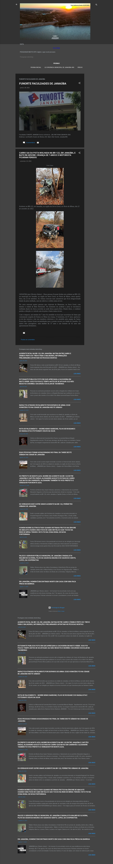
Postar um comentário (28, 339)
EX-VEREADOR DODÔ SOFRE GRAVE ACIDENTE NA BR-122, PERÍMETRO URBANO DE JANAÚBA (53, 768)
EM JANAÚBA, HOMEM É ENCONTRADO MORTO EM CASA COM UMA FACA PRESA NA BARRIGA (54, 839)
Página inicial (36, 67)
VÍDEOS (80, 67)
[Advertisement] (92, 101)
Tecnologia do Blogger (56, 607)
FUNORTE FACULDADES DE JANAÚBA (42, 83)
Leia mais (77, 373)
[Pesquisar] (96, 5)
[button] (79, 83)
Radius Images (61, 611)
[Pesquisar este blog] (56, 57)
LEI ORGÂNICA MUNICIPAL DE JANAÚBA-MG (59, 67)
